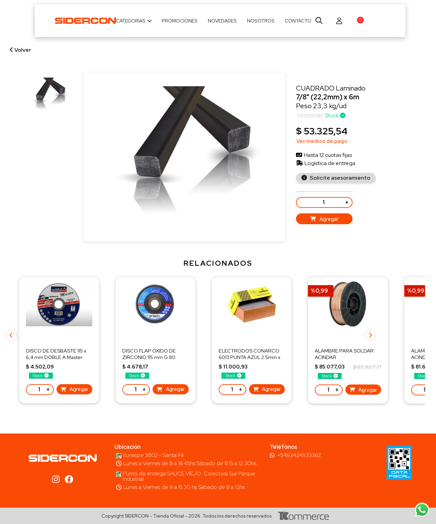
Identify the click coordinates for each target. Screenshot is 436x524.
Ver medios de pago (321, 141)
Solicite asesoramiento (339, 177)
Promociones (180, 21)
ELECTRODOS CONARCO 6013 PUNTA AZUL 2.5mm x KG (249, 356)
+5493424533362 (299, 455)
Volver (20, 49)
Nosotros (261, 21)
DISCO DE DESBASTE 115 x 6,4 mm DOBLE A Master (56, 353)
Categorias (134, 21)
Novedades (222, 21)
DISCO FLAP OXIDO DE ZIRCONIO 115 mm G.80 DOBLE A (149, 356)
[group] (48, 95)
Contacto (298, 21)
